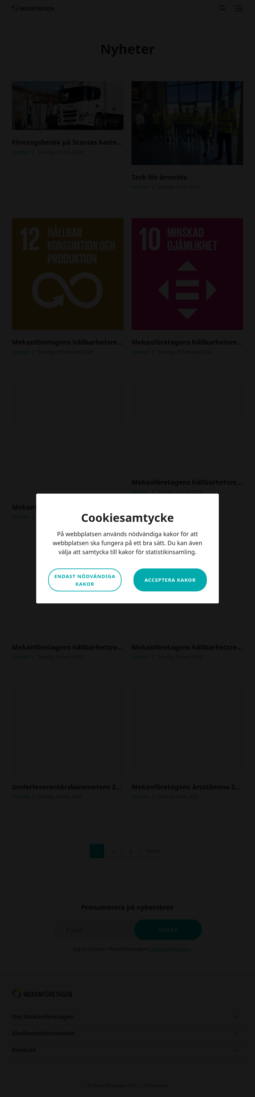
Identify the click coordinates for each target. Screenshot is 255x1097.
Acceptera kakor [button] (170, 579)
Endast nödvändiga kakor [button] (84, 580)
